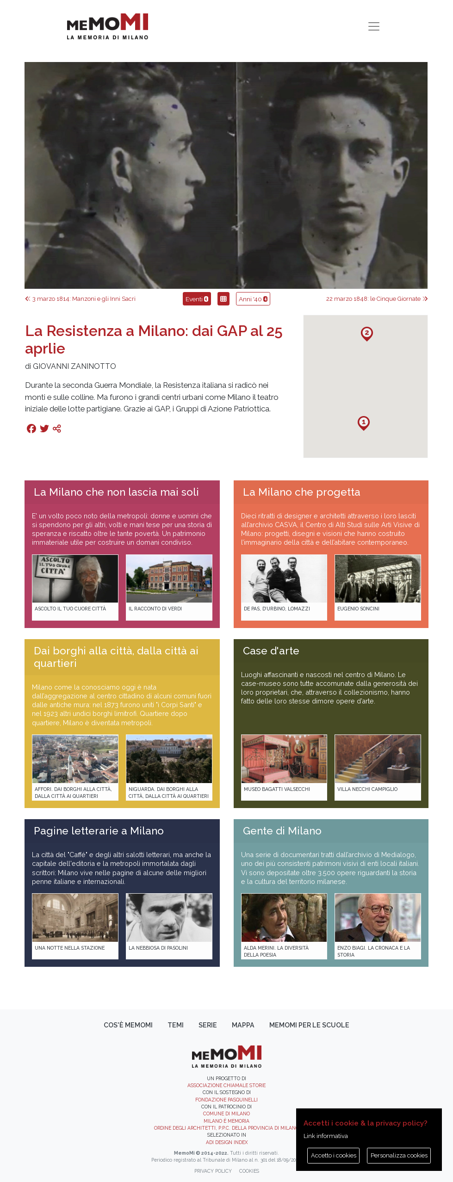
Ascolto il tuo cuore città (70, 608)
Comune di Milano (226, 1113)
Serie (208, 1025)
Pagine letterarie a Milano (99, 831)
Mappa (243, 1025)
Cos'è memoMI (128, 1025)
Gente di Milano (282, 831)
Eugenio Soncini (358, 608)
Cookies (249, 1171)
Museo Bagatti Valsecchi (277, 789)
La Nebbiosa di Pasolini (158, 948)
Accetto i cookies (333, 1155)
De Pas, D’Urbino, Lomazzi (277, 608)
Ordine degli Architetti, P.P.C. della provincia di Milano (226, 1128)
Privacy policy (213, 1171)
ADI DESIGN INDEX (227, 1142)
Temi (176, 1025)
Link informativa (326, 1135)
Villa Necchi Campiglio (367, 789)
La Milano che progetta (301, 492)
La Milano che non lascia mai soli (116, 492)
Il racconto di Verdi (155, 608)
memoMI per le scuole (309, 1025)
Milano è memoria (226, 1121)
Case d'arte (271, 651)
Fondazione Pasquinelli (226, 1099)
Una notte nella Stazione (70, 948)
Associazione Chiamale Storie (226, 1085)
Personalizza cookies (399, 1155)
